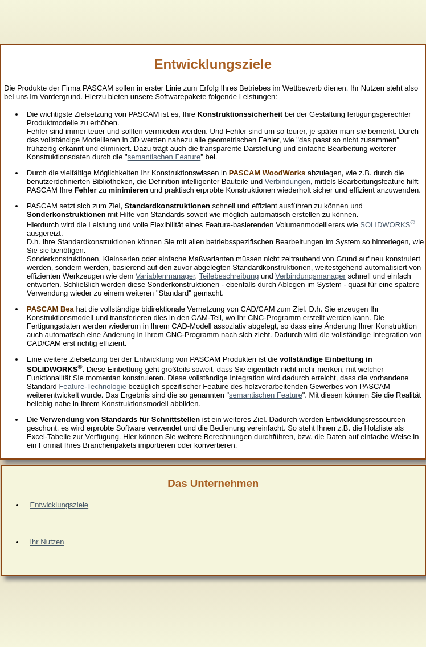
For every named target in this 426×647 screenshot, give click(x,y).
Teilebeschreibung (229, 276)
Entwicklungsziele (59, 505)
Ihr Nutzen (47, 542)
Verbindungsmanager (310, 276)
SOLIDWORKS (387, 224)
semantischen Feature (164, 157)
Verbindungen (287, 181)
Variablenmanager (165, 276)
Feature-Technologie (92, 386)
